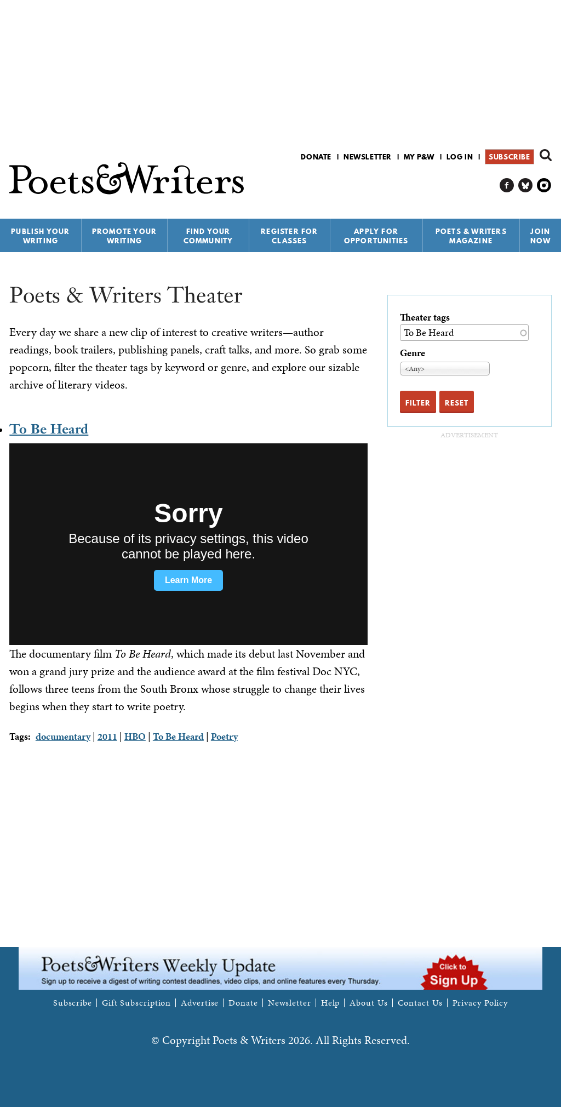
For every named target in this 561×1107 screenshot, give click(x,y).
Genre (412, 353)
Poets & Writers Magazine (471, 236)
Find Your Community (208, 236)
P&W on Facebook (507, 185)
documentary (63, 736)
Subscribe (509, 157)
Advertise (200, 1002)
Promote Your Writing (124, 236)
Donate (316, 157)
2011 (107, 736)
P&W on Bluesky (525, 185)
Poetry (224, 736)
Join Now (540, 236)
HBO (135, 736)
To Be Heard (48, 428)
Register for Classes (289, 236)
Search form (546, 155)
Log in (459, 157)
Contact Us (420, 1002)
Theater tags (425, 317)
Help (330, 1002)
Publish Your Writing (40, 236)
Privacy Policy (480, 1002)
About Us (368, 1002)
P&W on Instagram (544, 185)
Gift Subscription (136, 1002)
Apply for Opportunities (376, 236)
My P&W (419, 157)
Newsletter (368, 157)
